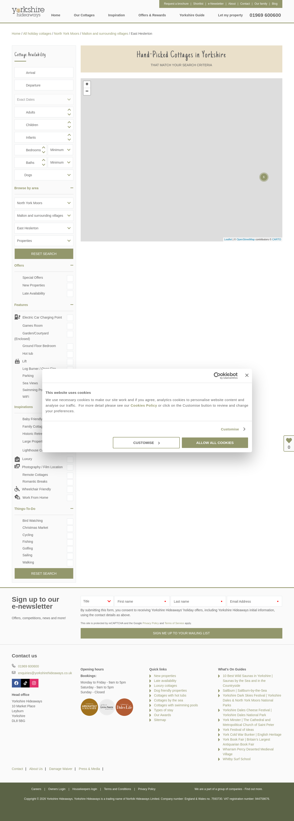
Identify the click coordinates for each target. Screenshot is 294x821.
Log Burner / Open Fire (39, 369)
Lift (24, 361)
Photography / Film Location (42, 467)
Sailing (27, 555)
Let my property (230, 15)
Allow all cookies (215, 443)
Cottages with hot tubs (170, 695)
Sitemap (160, 720)
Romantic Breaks (35, 481)
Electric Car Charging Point (42, 317)
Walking (28, 562)
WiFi (26, 396)
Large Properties (35, 441)
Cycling (28, 535)
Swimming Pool (34, 390)
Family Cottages (34, 426)
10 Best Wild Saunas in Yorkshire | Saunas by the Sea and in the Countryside (248, 680)
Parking (28, 376)
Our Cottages (84, 15)
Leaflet (228, 239)
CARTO (276, 239)
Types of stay (163, 710)
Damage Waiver (61, 769)
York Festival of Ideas (238, 730)
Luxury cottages (165, 685)
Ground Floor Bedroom (39, 346)
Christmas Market (35, 527)
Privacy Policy (151, 623)
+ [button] (86, 84)
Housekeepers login (85, 789)
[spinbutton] (43, 112)
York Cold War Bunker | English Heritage (252, 734)
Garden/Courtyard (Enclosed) (31, 336)
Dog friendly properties (170, 690)
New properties (165, 676)
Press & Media (89, 769)
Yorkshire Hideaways (28, 11)
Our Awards (162, 715)
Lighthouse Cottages (37, 450)
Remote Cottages (35, 475)
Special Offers (33, 277)
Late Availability (34, 293)
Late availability (165, 681)
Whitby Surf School (237, 759)
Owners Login (57, 789)
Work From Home (35, 497)
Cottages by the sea (168, 700)
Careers (36, 789)
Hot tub (28, 353)
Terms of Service (174, 623)
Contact (17, 769)
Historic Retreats (35, 434)
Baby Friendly (33, 419)
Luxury (27, 459)
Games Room (33, 325)
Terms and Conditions (117, 789)
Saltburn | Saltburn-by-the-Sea (245, 690)
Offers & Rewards (152, 15)
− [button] (86, 91)
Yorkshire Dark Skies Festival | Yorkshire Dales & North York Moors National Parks (252, 700)
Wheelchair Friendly (36, 489)
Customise (230, 429)
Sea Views (30, 383)
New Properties (34, 285)
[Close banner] (247, 375)
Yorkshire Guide (192, 15)
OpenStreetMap (246, 239)
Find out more (253, 789)
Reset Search (44, 254)
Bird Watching (33, 520)
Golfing (28, 548)
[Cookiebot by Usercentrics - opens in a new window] (217, 375)
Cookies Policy (144, 405)
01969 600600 (265, 15)
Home (55, 15)
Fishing (28, 541)
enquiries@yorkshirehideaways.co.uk (45, 673)
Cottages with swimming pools (176, 705)
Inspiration (116, 15)
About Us (36, 769)
